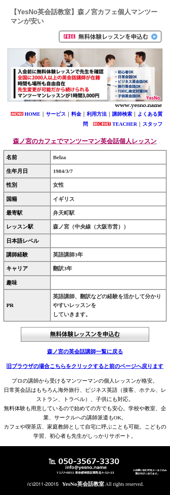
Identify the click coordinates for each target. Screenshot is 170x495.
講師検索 (122, 114)
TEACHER (124, 124)
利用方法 (97, 114)
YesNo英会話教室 (83, 484)
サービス (56, 114)
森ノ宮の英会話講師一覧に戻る (85, 351)
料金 (76, 114)
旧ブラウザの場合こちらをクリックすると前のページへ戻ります (84, 366)
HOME (32, 114)
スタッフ (152, 124)
